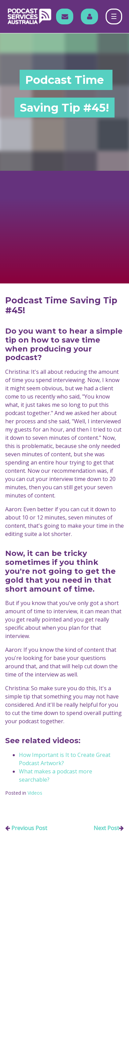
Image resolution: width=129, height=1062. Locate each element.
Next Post (106, 828)
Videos (35, 793)
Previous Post (29, 828)
